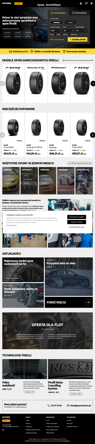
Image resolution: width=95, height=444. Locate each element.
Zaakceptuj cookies (77, 217)
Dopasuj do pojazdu (31, 432)
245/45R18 (28, 33)
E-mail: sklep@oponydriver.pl (10, 426)
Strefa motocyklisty (51, 423)
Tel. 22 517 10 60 (6, 425)
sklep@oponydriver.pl (80, 405)
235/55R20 (17, 36)
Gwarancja (70, 423)
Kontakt (69, 420)
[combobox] (56, 31)
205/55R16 (7, 33)
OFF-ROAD (81, 183)
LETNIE (7, 175)
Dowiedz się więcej (11, 225)
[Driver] (7, 3)
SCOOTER (81, 191)
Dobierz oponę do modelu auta (80, 163)
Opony (42, 3)
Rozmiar (57, 22)
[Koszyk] (91, 2)
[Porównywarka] (86, 3)
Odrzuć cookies (77, 222)
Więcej (58, 3)
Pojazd (70, 22)
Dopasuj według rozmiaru (33, 429)
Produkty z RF (29, 392)
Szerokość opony (55, 27)
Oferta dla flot (50, 432)
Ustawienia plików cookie (77, 227)
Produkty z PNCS (76, 394)
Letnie (58, 34)
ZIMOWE (8, 183)
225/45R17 (17, 33)
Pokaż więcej (69, 302)
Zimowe (65, 34)
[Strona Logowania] (80, 2)
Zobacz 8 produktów (12, 278)
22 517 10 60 (56, 405)
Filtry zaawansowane (57, 39)
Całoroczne (74, 34)
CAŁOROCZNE (9, 179)
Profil (64, 27)
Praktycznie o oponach (52, 426)
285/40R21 (28, 36)
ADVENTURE (82, 179)
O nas (47, 420)
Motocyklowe (79, 13)
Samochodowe (58, 13)
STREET (80, 175)
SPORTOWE (63, 175)
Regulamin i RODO (72, 426)
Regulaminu (66, 441)
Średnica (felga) (80, 27)
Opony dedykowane (52, 429)
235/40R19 (7, 36)
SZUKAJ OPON (77, 39)
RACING (80, 187)
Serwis (49, 3)
